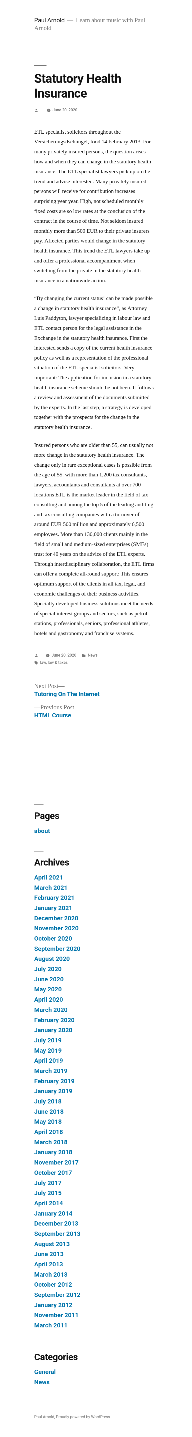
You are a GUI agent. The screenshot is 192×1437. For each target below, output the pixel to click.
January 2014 (53, 1213)
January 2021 (53, 908)
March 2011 (51, 1325)
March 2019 (51, 1070)
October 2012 (53, 1284)
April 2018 (48, 1131)
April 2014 (48, 1203)
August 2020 (52, 958)
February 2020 (54, 1020)
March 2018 (51, 1142)
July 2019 (48, 1040)
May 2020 (48, 989)
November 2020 (56, 928)
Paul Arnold (49, 20)
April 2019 (48, 1060)
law (43, 662)
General (45, 1371)
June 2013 (49, 1254)
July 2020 (48, 969)
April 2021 (48, 877)
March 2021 (51, 887)
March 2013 (51, 1274)
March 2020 (51, 1009)
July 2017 (48, 1183)
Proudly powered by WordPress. (83, 1416)
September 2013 (57, 1233)
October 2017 (53, 1172)
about (42, 830)
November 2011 (56, 1315)
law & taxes (58, 662)
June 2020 (49, 979)
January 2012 (53, 1305)
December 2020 (56, 918)
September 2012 (57, 1294)
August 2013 (52, 1244)
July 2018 (48, 1101)
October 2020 (53, 938)
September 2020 (57, 948)
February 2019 (54, 1081)
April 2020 (48, 999)
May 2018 (48, 1121)
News (93, 655)
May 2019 (48, 1050)
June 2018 (49, 1111)
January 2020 (53, 1030)
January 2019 (53, 1091)
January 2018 (53, 1152)
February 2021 (54, 897)
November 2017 (56, 1162)
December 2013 (56, 1223)
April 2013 (48, 1264)
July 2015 (48, 1193)
